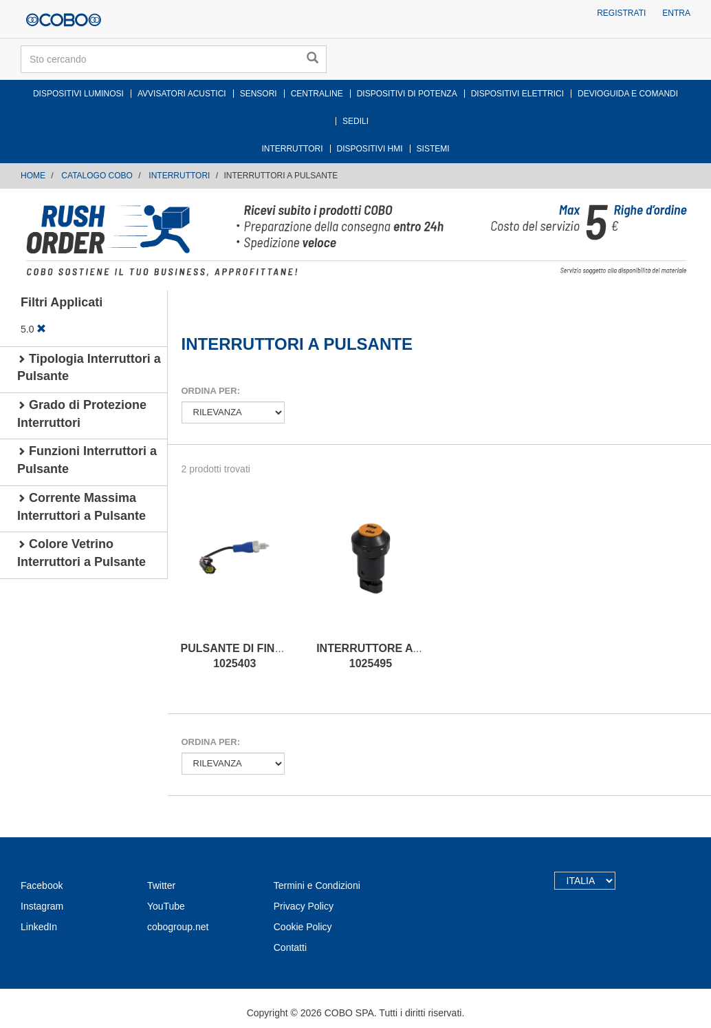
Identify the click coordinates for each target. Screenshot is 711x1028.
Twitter (161, 885)
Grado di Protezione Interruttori (81, 414)
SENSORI (258, 93)
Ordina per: (211, 391)
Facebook (42, 885)
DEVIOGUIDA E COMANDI (628, 93)
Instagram (42, 906)
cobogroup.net (178, 926)
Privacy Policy (303, 906)
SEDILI (355, 121)
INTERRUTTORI (291, 149)
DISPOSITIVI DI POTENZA (407, 93)
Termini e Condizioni (317, 885)
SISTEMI (433, 149)
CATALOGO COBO (97, 175)
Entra (676, 13)
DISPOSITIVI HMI (370, 149)
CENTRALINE (317, 93)
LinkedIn (39, 926)
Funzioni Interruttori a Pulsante (87, 460)
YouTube (166, 906)
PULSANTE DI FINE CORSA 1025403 (253, 656)
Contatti (290, 947)
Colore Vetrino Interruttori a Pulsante (81, 553)
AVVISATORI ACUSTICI (182, 93)
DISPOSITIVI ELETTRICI (517, 93)
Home (33, 175)
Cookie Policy (303, 926)
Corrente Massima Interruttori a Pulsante (81, 507)
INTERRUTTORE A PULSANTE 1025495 (395, 656)
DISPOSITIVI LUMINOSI (78, 93)
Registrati (621, 13)
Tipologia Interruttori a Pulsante (89, 368)
